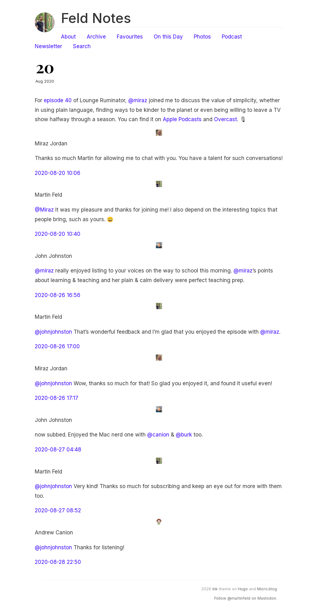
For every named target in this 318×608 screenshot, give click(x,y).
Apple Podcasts (182, 119)
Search (82, 46)
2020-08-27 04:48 (58, 449)
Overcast (225, 119)
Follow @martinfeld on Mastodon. (245, 598)
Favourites (130, 37)
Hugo (243, 589)
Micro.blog (267, 589)
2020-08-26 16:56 (57, 295)
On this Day (168, 37)
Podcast (232, 37)
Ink (215, 589)
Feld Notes (96, 18)
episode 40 (58, 100)
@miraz (137, 100)
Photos (202, 37)
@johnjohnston (53, 332)
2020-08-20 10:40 (57, 234)
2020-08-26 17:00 (57, 346)
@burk (184, 435)
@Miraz (44, 210)
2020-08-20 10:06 (57, 173)
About (68, 37)
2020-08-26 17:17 (56, 398)
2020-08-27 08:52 (58, 510)
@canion (158, 435)
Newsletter (48, 46)
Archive (96, 37)
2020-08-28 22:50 (58, 562)
